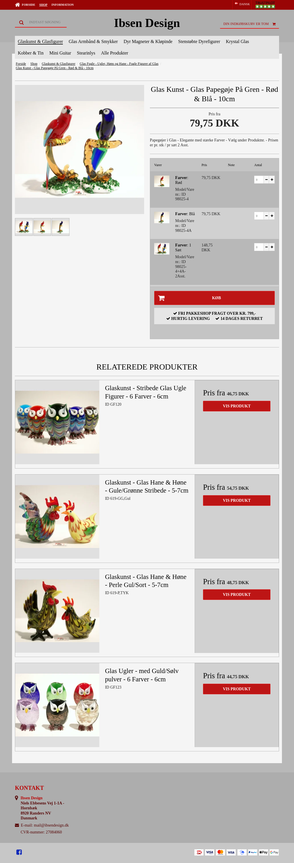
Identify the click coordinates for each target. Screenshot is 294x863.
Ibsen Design (147, 23)
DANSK (242, 4)
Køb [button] (187, 298)
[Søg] (41, 22)
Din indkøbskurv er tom (251, 24)
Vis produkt (237, 406)
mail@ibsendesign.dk (51, 825)
